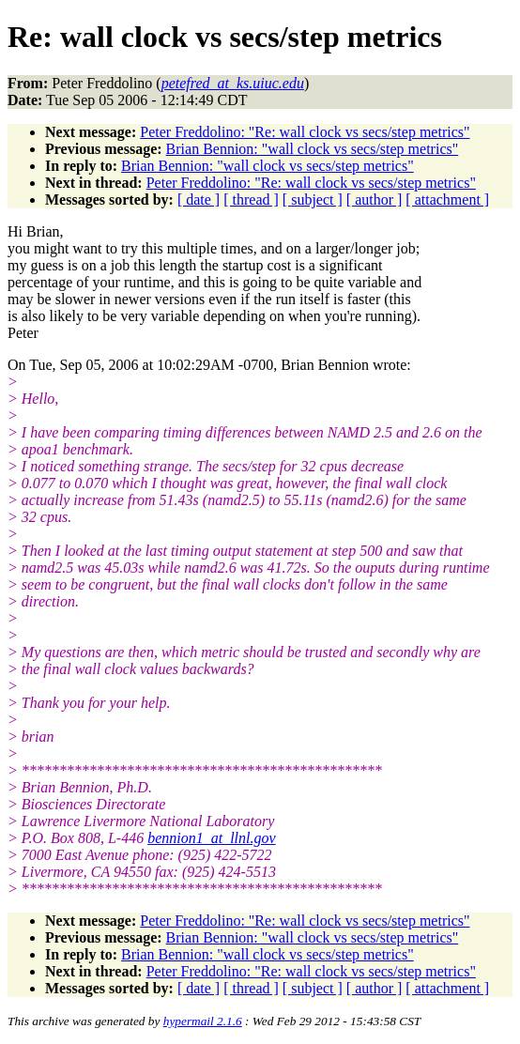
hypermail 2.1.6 (202, 1021)
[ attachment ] (447, 199)
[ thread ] (251, 199)
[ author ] (374, 199)
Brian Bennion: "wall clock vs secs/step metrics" (312, 149)
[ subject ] (313, 199)
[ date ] (198, 199)
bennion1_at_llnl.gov (211, 838)
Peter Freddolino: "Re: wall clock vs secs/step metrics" (304, 132)
